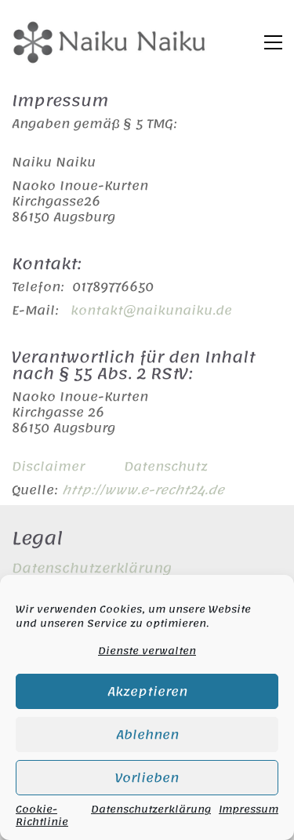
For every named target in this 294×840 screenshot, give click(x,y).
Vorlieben (147, 778)
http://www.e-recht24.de (143, 490)
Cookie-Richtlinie (42, 815)
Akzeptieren (147, 692)
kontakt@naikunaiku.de (151, 310)
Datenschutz (166, 466)
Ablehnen (147, 735)
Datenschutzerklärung (151, 811)
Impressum (248, 811)
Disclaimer (48, 466)
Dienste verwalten (147, 651)
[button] (273, 42)
